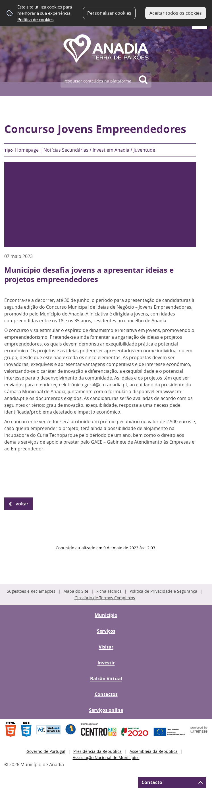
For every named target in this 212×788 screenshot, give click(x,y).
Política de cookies (35, 19)
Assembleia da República (154, 751)
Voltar (22, 504)
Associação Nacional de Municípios (106, 757)
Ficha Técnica (109, 591)
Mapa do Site (75, 591)
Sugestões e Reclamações (31, 591)
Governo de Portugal (45, 751)
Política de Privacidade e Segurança (163, 591)
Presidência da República (97, 751)
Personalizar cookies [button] (109, 13)
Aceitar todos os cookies (175, 13)
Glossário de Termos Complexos (104, 597)
